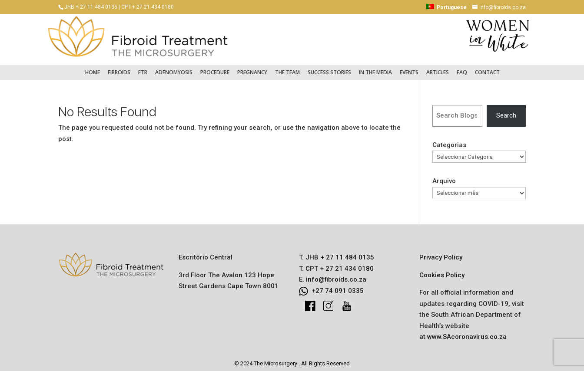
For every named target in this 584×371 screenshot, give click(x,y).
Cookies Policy (442, 271)
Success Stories (329, 68)
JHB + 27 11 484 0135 (90, 7)
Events (409, 68)
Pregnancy (252, 68)
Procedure (214, 68)
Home (92, 68)
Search (506, 111)
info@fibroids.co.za (336, 275)
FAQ (462, 68)
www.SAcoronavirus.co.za (467, 332)
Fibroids (119, 68)
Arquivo (444, 177)
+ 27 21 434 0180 (346, 264)
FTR (142, 68)
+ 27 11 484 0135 (346, 253)
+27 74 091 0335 (338, 286)
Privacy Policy (440, 253)
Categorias (449, 140)
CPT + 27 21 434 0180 (147, 7)
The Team (287, 68)
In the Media (375, 68)
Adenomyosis (173, 68)
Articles (437, 68)
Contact (487, 68)
